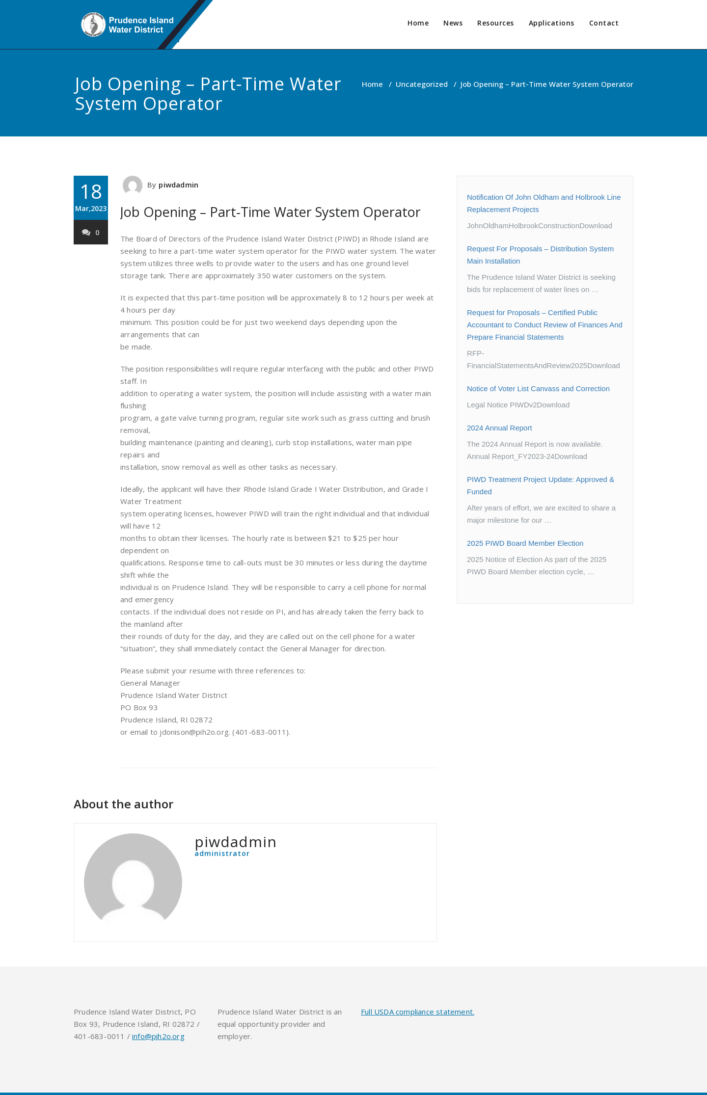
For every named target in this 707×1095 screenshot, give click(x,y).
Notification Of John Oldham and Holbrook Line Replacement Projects (544, 203)
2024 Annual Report (499, 428)
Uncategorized (422, 84)
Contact (604, 22)
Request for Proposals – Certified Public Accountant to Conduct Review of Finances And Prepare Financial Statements (545, 324)
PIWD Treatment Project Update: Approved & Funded (540, 485)
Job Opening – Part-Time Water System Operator (270, 212)
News (452, 22)
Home (418, 22)
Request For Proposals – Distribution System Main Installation (540, 254)
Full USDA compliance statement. (417, 1011)
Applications (551, 22)
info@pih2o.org (158, 1036)
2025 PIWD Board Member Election (525, 543)
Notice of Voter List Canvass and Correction (538, 388)
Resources (495, 22)
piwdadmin (178, 184)
